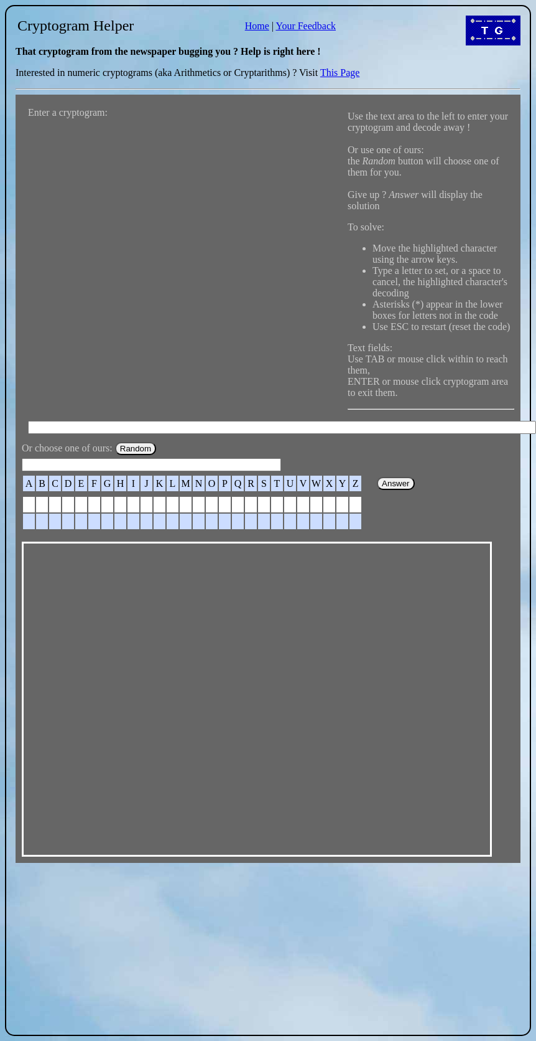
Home (257, 26)
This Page (340, 72)
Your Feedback (305, 26)
